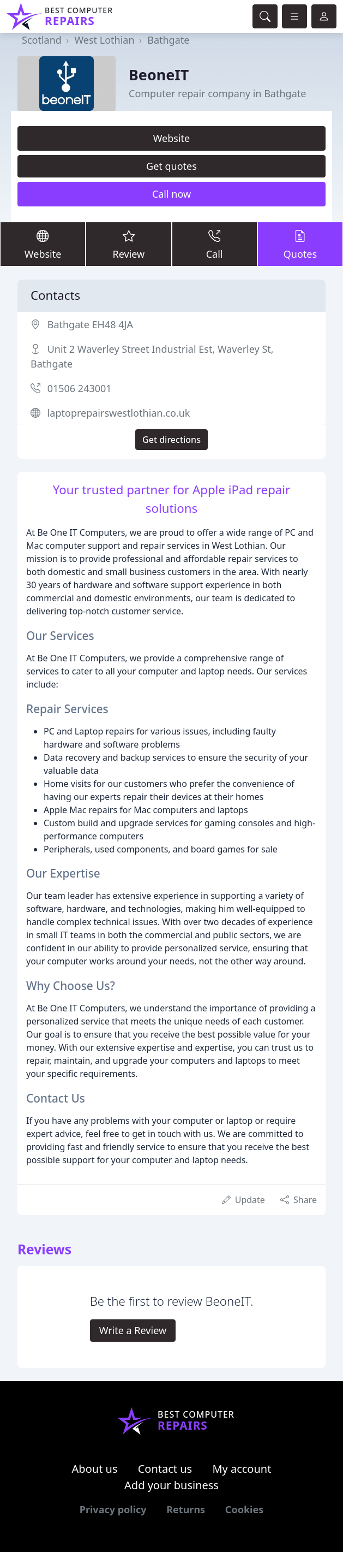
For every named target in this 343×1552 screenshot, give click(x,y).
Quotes (300, 243)
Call (214, 243)
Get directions (171, 440)
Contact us (165, 1468)
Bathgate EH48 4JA (90, 324)
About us (95, 1468)
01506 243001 (79, 388)
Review (128, 243)
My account (241, 1468)
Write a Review (132, 1330)
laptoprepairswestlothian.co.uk (118, 412)
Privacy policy (113, 1509)
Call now (171, 193)
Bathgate (168, 39)
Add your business (171, 1485)
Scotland (42, 39)
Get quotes (171, 166)
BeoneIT (159, 74)
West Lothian (104, 39)
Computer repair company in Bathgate (217, 93)
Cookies (244, 1509)
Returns (185, 1509)
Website (171, 138)
